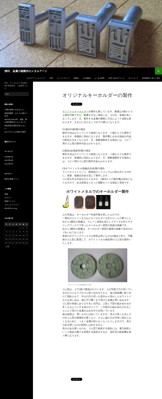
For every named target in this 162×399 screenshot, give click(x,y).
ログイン (8, 197)
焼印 (51, 78)
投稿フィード (9, 201)
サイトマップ (133, 78)
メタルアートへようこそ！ (36, 78)
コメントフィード (11, 205)
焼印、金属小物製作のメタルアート (25, 71)
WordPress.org (10, 208)
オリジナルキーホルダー (75, 111)
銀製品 (76, 78)
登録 (6, 194)
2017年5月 (8, 164)
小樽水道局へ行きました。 (15, 109)
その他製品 (87, 78)
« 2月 (7, 246)
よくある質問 (99, 78)
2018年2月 (8, 157)
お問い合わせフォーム (116, 78)
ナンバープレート (63, 78)
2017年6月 (8, 160)
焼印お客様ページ (11, 179)
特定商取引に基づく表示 (151, 78)
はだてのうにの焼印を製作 (15, 132)
